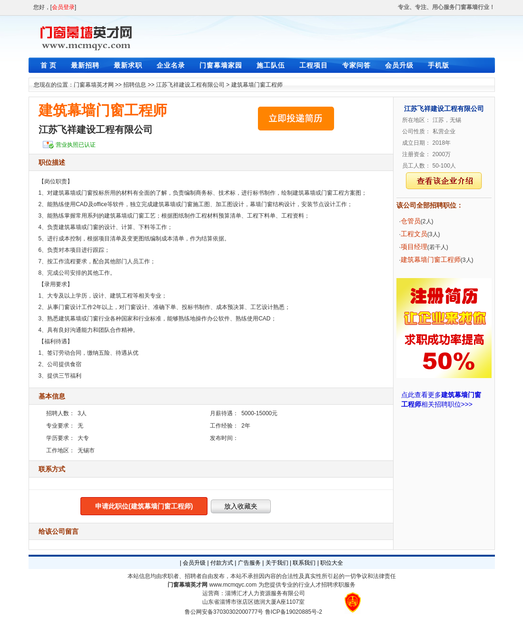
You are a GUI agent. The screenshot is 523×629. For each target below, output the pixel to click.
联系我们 (304, 562)
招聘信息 (134, 84)
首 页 (48, 65)
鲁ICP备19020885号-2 (293, 612)
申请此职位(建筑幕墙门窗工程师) (144, 506)
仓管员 (411, 221)
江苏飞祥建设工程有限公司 (190, 84)
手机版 (438, 65)
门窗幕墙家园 (220, 65)
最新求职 (128, 65)
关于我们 (277, 562)
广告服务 (249, 562)
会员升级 (399, 65)
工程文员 (414, 234)
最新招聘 (85, 65)
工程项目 (313, 65)
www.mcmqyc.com (233, 584)
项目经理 (414, 246)
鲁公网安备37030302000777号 (224, 612)
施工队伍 (271, 65)
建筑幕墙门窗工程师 (257, 84)
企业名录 (171, 65)
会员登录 (63, 7)
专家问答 (356, 65)
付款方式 (221, 562)
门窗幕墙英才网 (94, 84)
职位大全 (331, 562)
